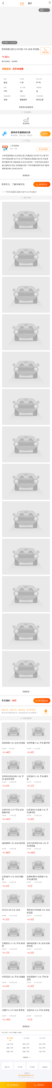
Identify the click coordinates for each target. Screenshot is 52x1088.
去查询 (45, 134)
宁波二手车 (42, 1051)
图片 (30, 3)
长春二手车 (9, 1051)
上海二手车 (9, 1044)
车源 (22, 3)
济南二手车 (26, 1051)
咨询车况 (41, 184)
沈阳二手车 (9, 1048)
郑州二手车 (26, 1044)
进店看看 (43, 149)
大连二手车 (42, 1048)
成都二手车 (26, 1048)
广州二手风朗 (12, 1032)
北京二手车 (42, 1044)
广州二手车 (4, 1032)
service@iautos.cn (26, 1075)
